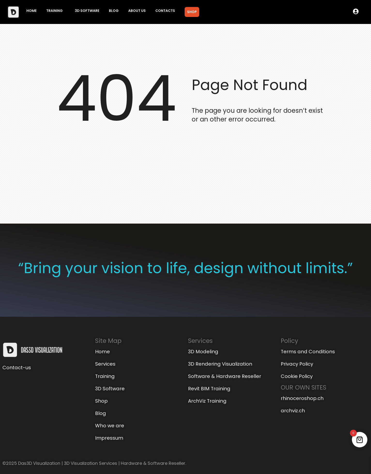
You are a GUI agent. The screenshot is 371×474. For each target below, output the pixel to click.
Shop (192, 11)
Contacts (165, 10)
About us (137, 10)
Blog (114, 10)
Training (54, 10)
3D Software (87, 10)
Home (31, 10)
